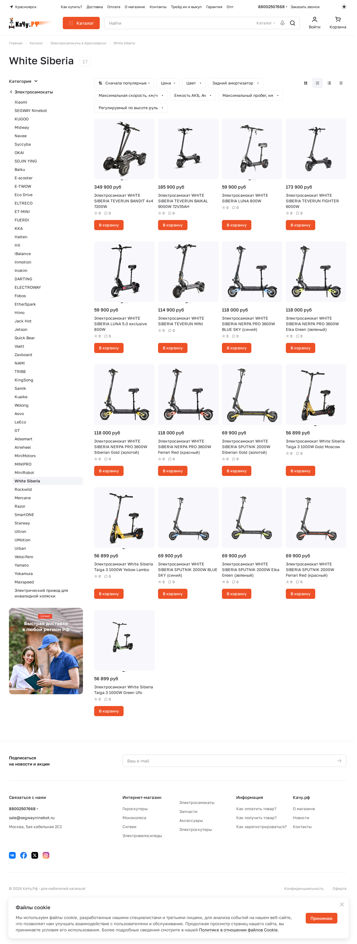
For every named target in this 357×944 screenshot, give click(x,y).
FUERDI (22, 219)
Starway (22, 523)
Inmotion (23, 262)
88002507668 (271, 6)
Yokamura (24, 573)
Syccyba (23, 144)
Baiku (20, 169)
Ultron (20, 531)
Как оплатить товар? (256, 808)
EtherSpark (25, 304)
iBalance (23, 253)
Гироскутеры (135, 808)
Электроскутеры (195, 829)
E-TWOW (23, 186)
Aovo (19, 413)
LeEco (20, 422)
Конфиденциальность (304, 888)
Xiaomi (21, 102)
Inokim (21, 270)
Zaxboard (23, 354)
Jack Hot (23, 321)
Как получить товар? (256, 817)
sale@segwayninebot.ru (31, 817)
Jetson (21, 329)
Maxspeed (24, 581)
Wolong (22, 405)
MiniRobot (24, 472)
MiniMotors (25, 455)
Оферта (339, 888)
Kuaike (21, 396)
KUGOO (22, 118)
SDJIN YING (26, 161)
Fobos (20, 295)
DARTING (23, 278)
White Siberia (27, 480)
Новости (301, 817)
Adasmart (24, 438)
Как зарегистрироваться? (261, 826)
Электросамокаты (34, 91)
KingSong (24, 379)
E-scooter (24, 177)
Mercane (23, 497)
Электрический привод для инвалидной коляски (41, 593)
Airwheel (23, 447)
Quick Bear (25, 337)
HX (17, 245)
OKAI (19, 152)
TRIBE (20, 371)
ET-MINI (22, 211)
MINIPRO (23, 464)
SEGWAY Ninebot (31, 110)
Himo (19, 312)
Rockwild (23, 489)
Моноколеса (134, 817)
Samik (20, 388)
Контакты (302, 826)
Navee (21, 135)
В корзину (109, 225)
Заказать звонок (305, 6)
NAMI (20, 363)
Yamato (22, 565)
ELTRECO (24, 203)
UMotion (23, 539)
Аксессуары (191, 820)
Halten (21, 236)
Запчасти (188, 811)
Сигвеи (129, 826)
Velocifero (24, 556)
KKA (19, 228)
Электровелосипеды (142, 835)
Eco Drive (24, 194)
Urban (20, 548)
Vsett (19, 346)
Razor (20, 506)
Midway (22, 127)
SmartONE (24, 514)
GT (17, 430)
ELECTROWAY (28, 287)
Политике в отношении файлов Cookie (238, 929)
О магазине (304, 808)
